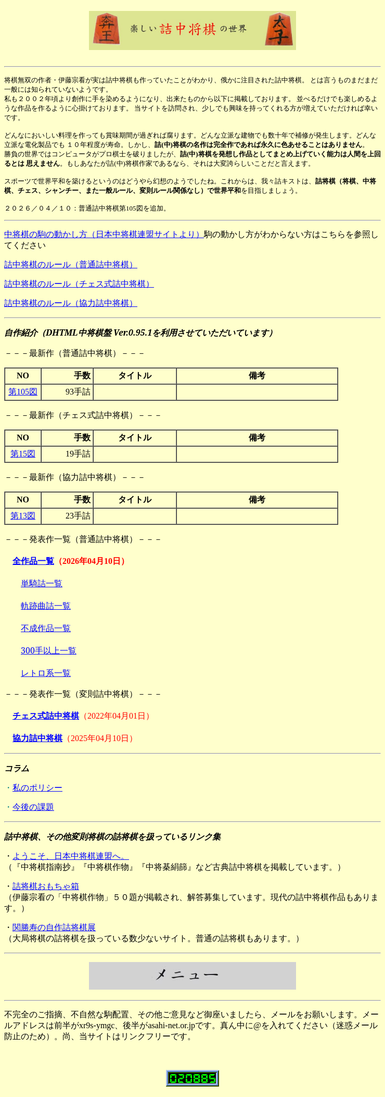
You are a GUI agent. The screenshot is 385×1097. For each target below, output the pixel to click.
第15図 (22, 453)
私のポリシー (37, 787)
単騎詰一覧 (41, 583)
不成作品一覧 (46, 628)
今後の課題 (33, 807)
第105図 (22, 391)
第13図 (22, 515)
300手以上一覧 (48, 650)
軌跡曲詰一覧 (46, 605)
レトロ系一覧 (46, 673)
